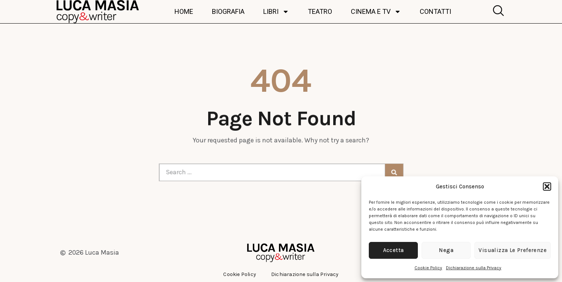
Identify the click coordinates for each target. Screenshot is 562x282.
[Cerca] (388, 172)
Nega (446, 250)
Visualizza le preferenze (513, 250)
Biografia (228, 11)
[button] (547, 186)
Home (183, 11)
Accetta (393, 250)
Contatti (435, 11)
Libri (276, 11)
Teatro (320, 11)
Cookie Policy (428, 267)
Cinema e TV (376, 11)
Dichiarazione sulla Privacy (473, 267)
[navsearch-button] (496, 11)
